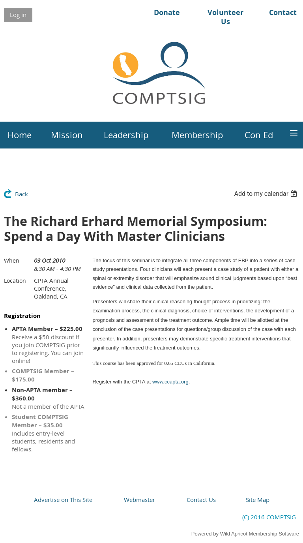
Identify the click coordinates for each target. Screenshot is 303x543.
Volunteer (225, 12)
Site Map (257, 500)
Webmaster (139, 500)
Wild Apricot (233, 534)
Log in (18, 15)
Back (21, 194)
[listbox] (266, 194)
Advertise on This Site (63, 500)
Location (15, 280)
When (11, 260)
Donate (167, 12)
